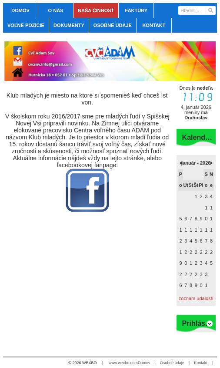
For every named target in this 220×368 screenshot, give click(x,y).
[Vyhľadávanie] (197, 10)
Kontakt (200, 363)
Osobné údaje (172, 363)
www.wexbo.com (123, 363)
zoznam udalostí (196, 298)
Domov (144, 363)
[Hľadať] (210, 10)
